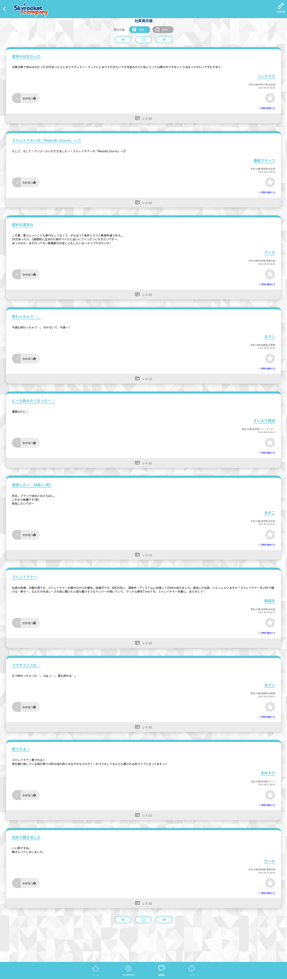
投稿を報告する (268, 107)
